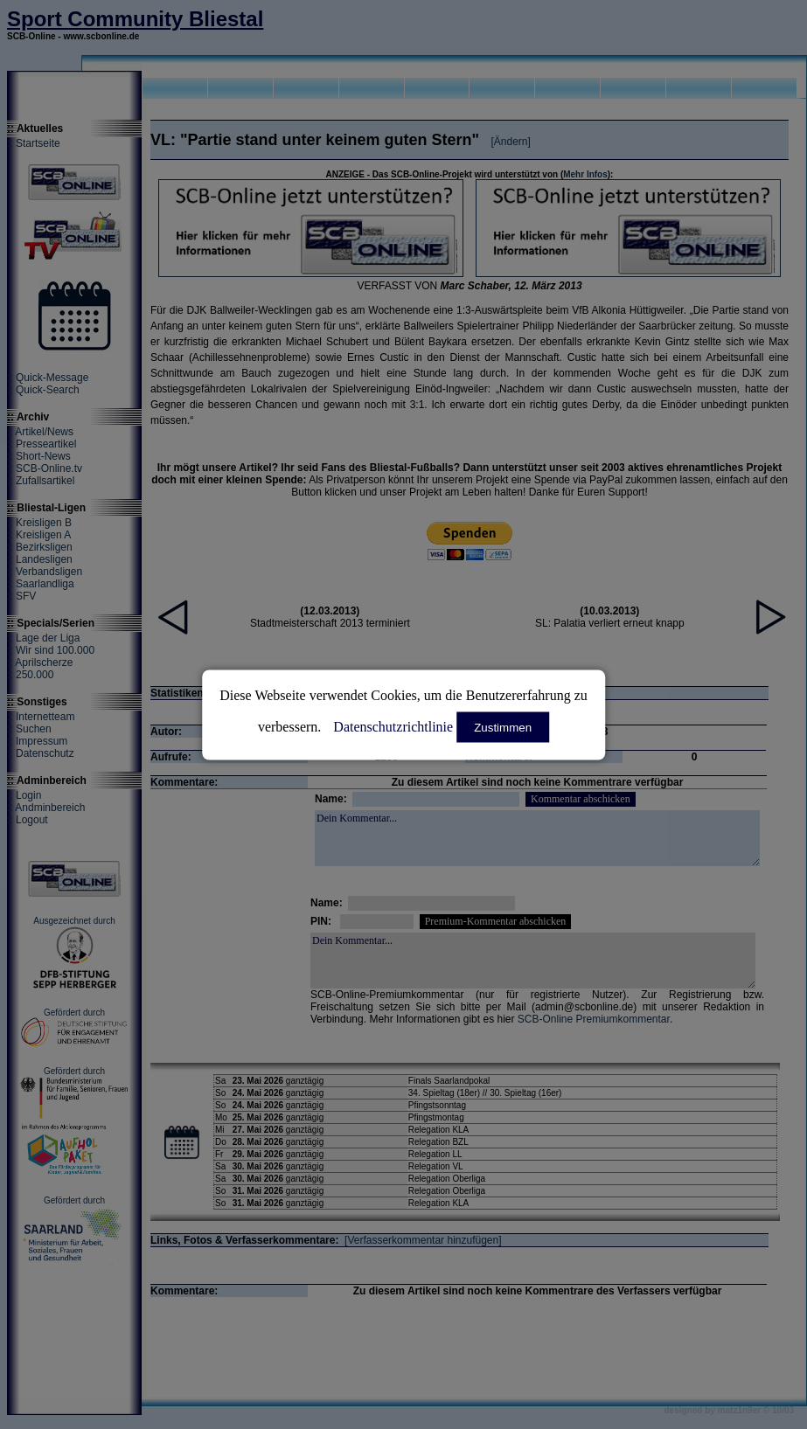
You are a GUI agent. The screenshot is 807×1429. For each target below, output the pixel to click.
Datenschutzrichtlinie (393, 725)
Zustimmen (503, 726)
